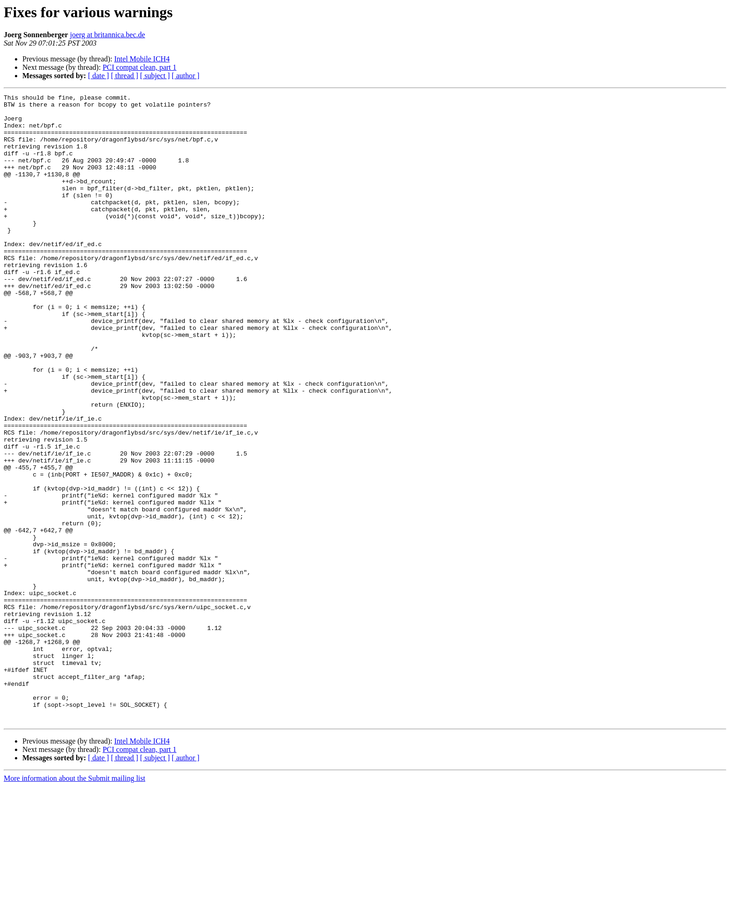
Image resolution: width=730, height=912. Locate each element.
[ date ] (98, 76)
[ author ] (186, 76)
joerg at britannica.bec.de (107, 35)
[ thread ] (124, 76)
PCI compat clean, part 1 (139, 67)
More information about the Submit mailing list (74, 904)
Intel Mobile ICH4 (141, 59)
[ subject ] (155, 76)
